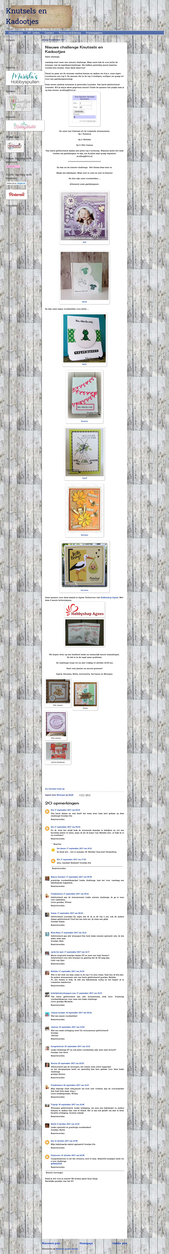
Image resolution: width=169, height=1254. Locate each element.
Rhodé (84, 302)
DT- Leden (34, 33)
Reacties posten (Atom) (67, 1249)
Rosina (54, 1063)
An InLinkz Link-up (55, 789)
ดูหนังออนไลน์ (56, 1164)
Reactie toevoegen (54, 1173)
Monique (84, 535)
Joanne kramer (58, 1013)
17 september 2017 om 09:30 (79, 877)
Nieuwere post (51, 1243)
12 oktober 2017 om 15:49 (66, 1141)
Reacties (57, 844)
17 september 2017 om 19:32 (71, 971)
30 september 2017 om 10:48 (71, 1104)
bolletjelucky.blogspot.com (63, 993)
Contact (49, 33)
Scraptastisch (57, 1046)
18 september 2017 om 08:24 (79, 1013)
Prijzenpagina (94, 33)
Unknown (55, 1155)
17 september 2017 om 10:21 (79, 848)
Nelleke (54, 971)
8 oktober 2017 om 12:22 (68, 1124)
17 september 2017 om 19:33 (89, 993)
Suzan (54, 913)
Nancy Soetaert (58, 877)
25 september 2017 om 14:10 (77, 1046)
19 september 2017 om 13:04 (71, 1027)
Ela (52, 810)
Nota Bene (56, 933)
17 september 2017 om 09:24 (67, 827)
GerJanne (84, 590)
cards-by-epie (57, 952)
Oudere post (120, 1243)
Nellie (53, 1124)
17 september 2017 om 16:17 (76, 952)
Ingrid (84, 478)
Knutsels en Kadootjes (26, 16)
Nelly (84, 364)
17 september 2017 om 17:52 (73, 859)
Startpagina (16, 33)
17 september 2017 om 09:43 (70, 913)
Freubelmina (57, 894)
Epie (84, 242)
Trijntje (54, 1104)
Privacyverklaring (70, 33)
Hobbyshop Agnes (109, 597)
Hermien (84, 421)
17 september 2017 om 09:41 (76, 894)
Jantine (54, 1027)
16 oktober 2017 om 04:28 (72, 1155)
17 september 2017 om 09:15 (67, 810)
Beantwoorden (58, 819)
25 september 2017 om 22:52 (71, 1063)
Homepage (86, 1243)
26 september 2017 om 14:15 (76, 1085)
